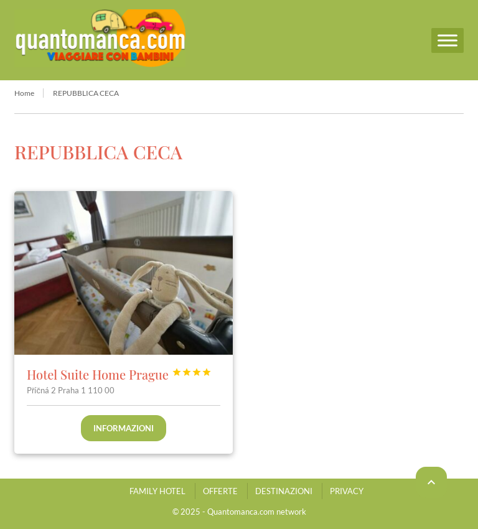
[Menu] (447, 40)
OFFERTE (220, 491)
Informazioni (123, 428)
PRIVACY (346, 491)
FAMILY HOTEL (157, 491)
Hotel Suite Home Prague (119, 374)
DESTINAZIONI (283, 491)
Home (24, 93)
